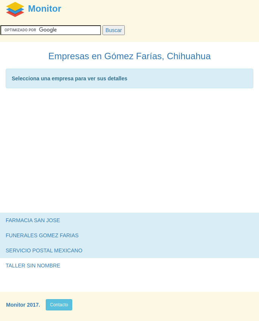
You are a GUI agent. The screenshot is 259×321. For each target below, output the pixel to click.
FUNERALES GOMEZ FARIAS (42, 235)
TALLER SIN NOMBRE (33, 266)
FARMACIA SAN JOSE (33, 220)
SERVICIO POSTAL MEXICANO (44, 250)
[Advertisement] (129, 152)
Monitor (15, 305)
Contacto (59, 304)
